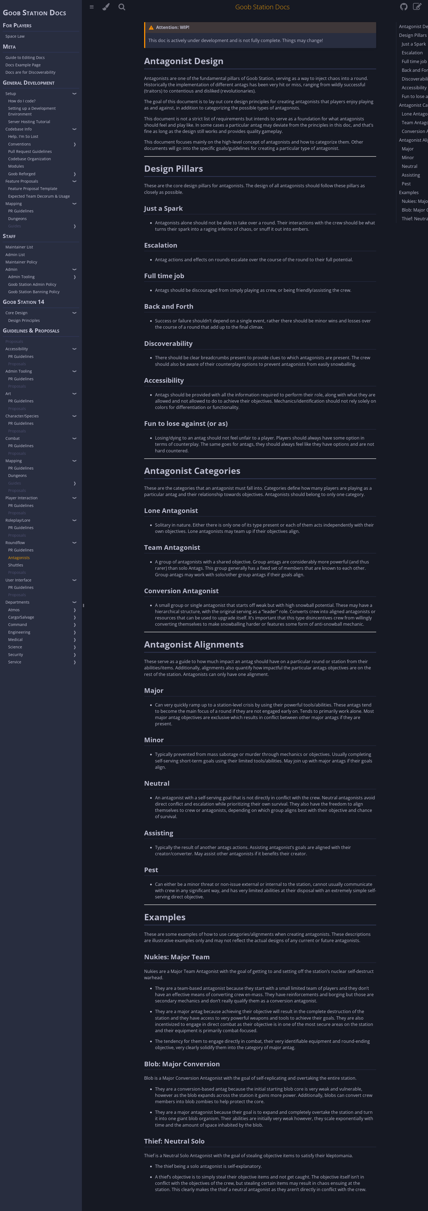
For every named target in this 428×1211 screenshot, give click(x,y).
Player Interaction (21, 497)
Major (154, 690)
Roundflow (15, 542)
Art (8, 393)
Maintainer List (19, 247)
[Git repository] (404, 8)
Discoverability (168, 343)
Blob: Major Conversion (182, 1063)
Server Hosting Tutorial (29, 121)
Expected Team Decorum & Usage (39, 196)
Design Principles (24, 320)
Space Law (15, 36)
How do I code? (21, 100)
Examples (165, 917)
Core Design (16, 312)
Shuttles (15, 565)
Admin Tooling (21, 276)
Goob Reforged (21, 173)
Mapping (13, 203)
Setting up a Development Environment (32, 111)
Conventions (19, 144)
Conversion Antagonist (181, 590)
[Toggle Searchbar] (122, 7)
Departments (17, 602)
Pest (151, 869)
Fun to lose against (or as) (186, 423)
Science (15, 646)
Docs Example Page (23, 64)
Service (14, 661)
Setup (10, 93)
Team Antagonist (172, 547)
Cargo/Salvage (21, 617)
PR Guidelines (21, 210)
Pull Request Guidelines (30, 151)
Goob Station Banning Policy (34, 291)
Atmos (14, 609)
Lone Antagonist (171, 510)
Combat (12, 438)
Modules (16, 166)
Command (17, 624)
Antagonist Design (184, 61)
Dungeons (17, 218)
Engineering (19, 632)
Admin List (15, 254)
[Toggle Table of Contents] (91, 7)
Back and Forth (169, 306)
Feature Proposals (21, 181)
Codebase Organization (29, 158)
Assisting (158, 832)
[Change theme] (106, 7)
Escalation (160, 245)
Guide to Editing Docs (25, 57)
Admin (11, 269)
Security (15, 654)
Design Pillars (173, 168)
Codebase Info (18, 129)
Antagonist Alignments (194, 644)
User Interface (18, 580)
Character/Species (22, 415)
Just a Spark (163, 208)
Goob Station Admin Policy (32, 284)
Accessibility (16, 348)
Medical (15, 639)
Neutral (157, 783)
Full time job (164, 275)
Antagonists (19, 557)
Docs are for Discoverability (30, 72)
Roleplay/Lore (17, 520)
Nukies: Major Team (177, 956)
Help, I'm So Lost (23, 136)
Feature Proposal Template (32, 188)
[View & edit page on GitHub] (417, 8)
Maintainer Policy (21, 262)
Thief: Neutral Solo (174, 1140)
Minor (154, 739)
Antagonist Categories (192, 470)
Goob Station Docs (34, 12)
